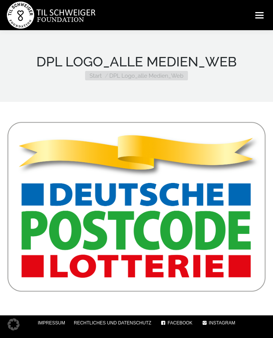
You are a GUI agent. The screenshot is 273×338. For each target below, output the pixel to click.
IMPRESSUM (51, 323)
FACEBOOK (176, 323)
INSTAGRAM (218, 323)
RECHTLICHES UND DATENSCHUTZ (112, 323)
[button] (13, 324)
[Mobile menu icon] (259, 15)
